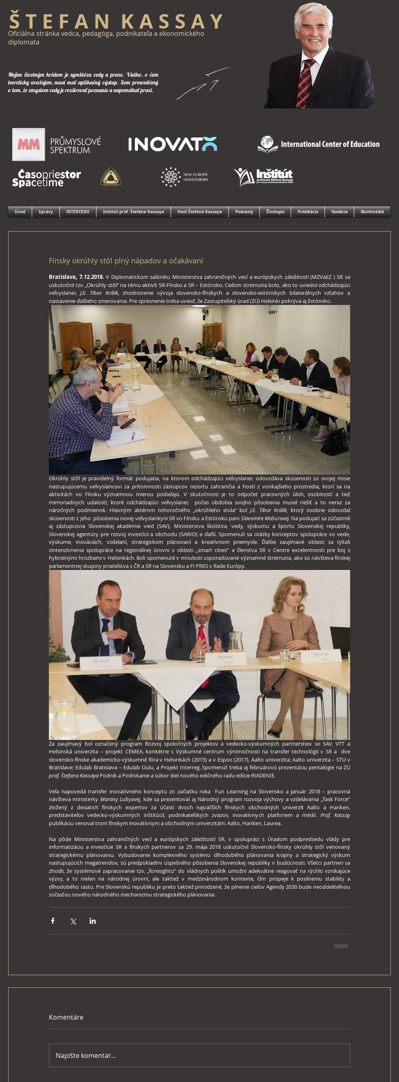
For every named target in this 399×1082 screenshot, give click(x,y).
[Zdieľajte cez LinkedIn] (92, 921)
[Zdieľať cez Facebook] (53, 921)
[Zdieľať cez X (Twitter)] (73, 921)
